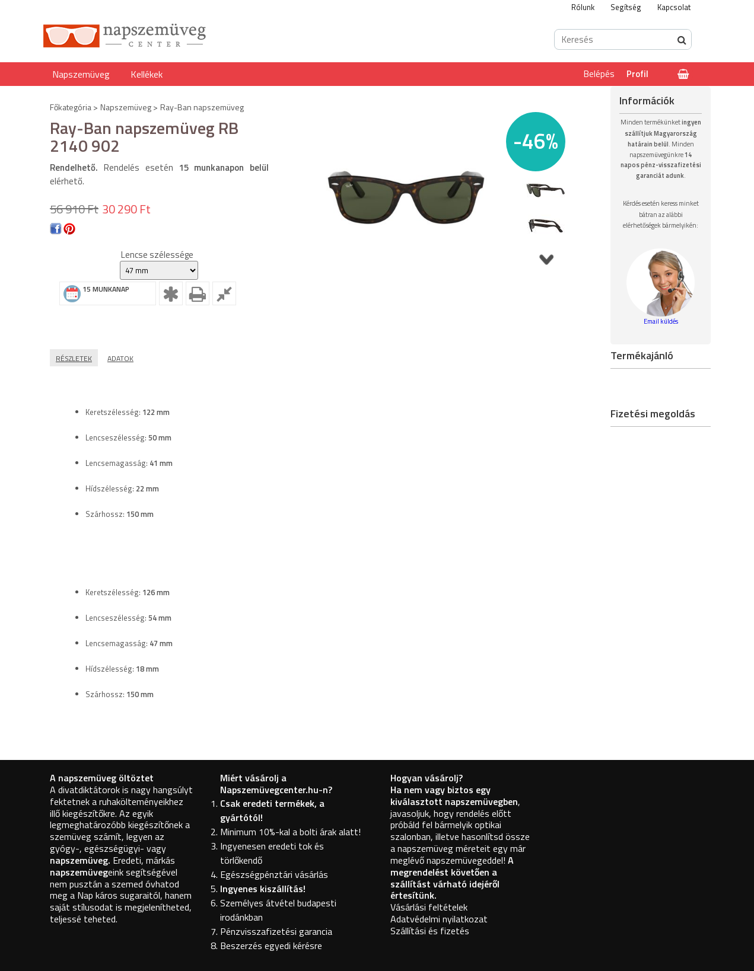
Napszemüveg (81, 74)
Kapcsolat (674, 7)
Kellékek (147, 74)
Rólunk (582, 7)
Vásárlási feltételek (428, 907)
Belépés (599, 74)
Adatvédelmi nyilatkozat (439, 919)
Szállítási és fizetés (429, 931)
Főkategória (70, 107)
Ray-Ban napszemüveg (202, 107)
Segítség (625, 7)
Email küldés (661, 321)
